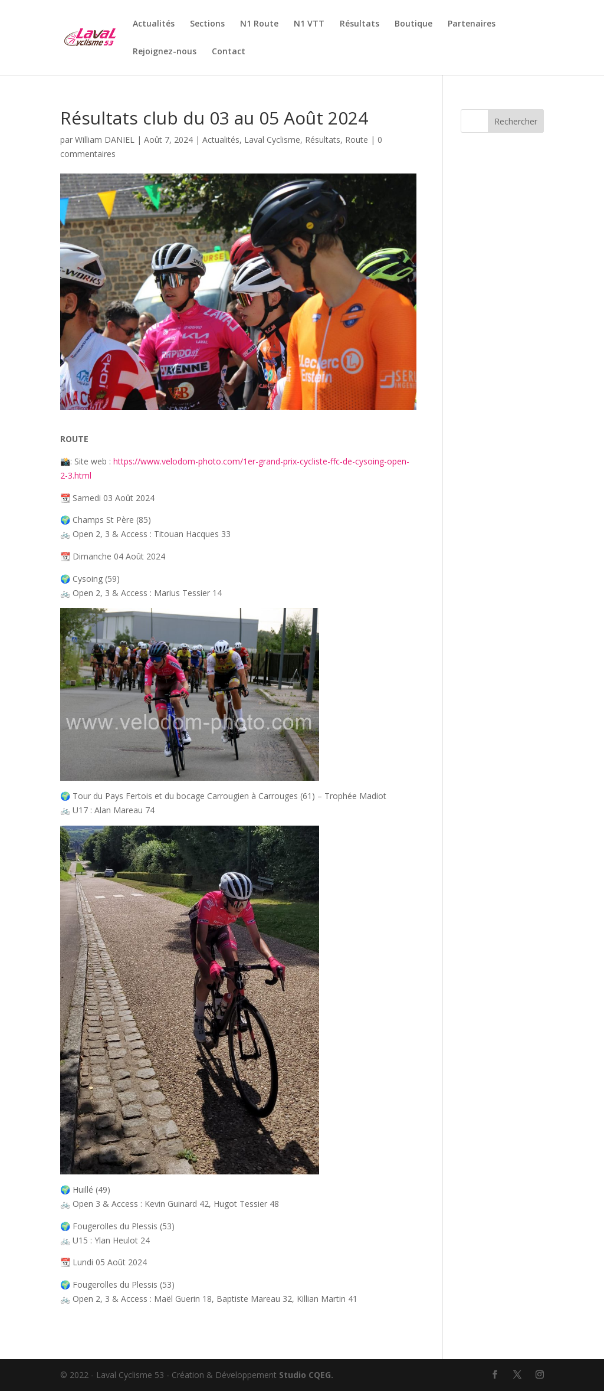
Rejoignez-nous (164, 52)
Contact (228, 52)
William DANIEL (104, 139)
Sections (207, 24)
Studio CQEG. (306, 1374)
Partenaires (471, 24)
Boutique (413, 24)
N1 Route (259, 24)
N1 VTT (309, 24)
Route (356, 139)
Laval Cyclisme (272, 139)
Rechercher (515, 121)
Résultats (359, 24)
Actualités (154, 24)
